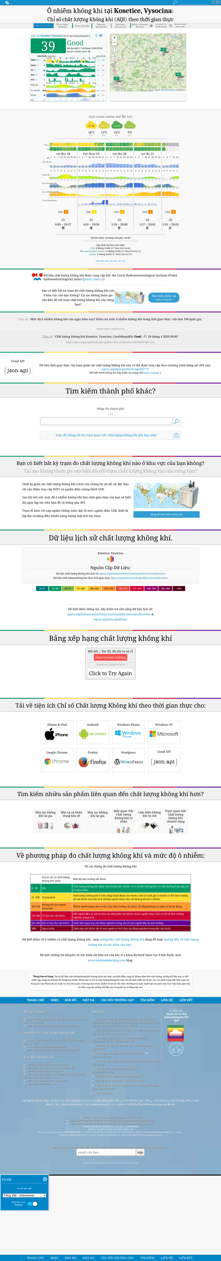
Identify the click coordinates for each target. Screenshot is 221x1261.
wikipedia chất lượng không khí (122, 1074)
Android (92, 777)
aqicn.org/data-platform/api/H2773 (125, 369)
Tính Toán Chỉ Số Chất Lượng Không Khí (50, 1202)
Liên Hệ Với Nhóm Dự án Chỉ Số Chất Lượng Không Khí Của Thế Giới (55, 1155)
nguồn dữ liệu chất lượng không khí (48, 1199)
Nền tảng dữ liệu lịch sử (41, 1218)
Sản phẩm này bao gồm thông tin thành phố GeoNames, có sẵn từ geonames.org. (120, 1174)
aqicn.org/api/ (151, 372)
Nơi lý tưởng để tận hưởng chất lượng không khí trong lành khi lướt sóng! (125, 1221)
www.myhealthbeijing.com (107, 1095)
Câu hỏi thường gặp (39, 1191)
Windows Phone (128, 777)
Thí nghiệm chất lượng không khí (46, 1181)
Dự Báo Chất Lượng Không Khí (45, 1205)
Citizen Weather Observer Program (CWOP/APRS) (111, 1251)
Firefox (92, 804)
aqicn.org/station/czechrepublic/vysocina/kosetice (139, 577)
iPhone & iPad (57, 777)
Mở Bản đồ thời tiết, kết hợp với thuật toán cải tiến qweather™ (123, 1181)
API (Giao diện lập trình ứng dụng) (47, 1215)
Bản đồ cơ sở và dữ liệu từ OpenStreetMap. (120, 1215)
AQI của (46, 35)
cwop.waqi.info (101, 1191)
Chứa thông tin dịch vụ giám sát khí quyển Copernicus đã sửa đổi (126, 1197)
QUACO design (104, 1227)
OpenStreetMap (168, 90)
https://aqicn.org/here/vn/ (110, 328)
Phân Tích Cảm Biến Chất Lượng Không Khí (52, 1184)
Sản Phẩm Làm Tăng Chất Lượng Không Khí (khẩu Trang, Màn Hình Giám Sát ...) (54, 1210)
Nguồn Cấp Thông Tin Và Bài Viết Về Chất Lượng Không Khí (53, 1176)
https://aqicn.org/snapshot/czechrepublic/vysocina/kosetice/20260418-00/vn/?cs (110, 342)
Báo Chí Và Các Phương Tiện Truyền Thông (51, 1160)
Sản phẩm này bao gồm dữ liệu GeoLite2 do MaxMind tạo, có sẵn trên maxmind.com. (125, 1166)
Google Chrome (57, 804)
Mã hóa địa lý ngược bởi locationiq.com (118, 1210)
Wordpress (128, 804)
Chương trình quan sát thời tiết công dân (119, 1187)
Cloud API (164, 804)
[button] (163, 51)
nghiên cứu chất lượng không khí (49, 1167)
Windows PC (164, 777)
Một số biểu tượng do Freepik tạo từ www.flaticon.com (115, 1205)
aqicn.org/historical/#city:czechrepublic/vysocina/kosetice (132, 573)
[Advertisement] (110, 649)
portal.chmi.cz (93, 279)
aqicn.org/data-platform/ (110, 619)
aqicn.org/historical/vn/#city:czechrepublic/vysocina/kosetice (109, 614)
